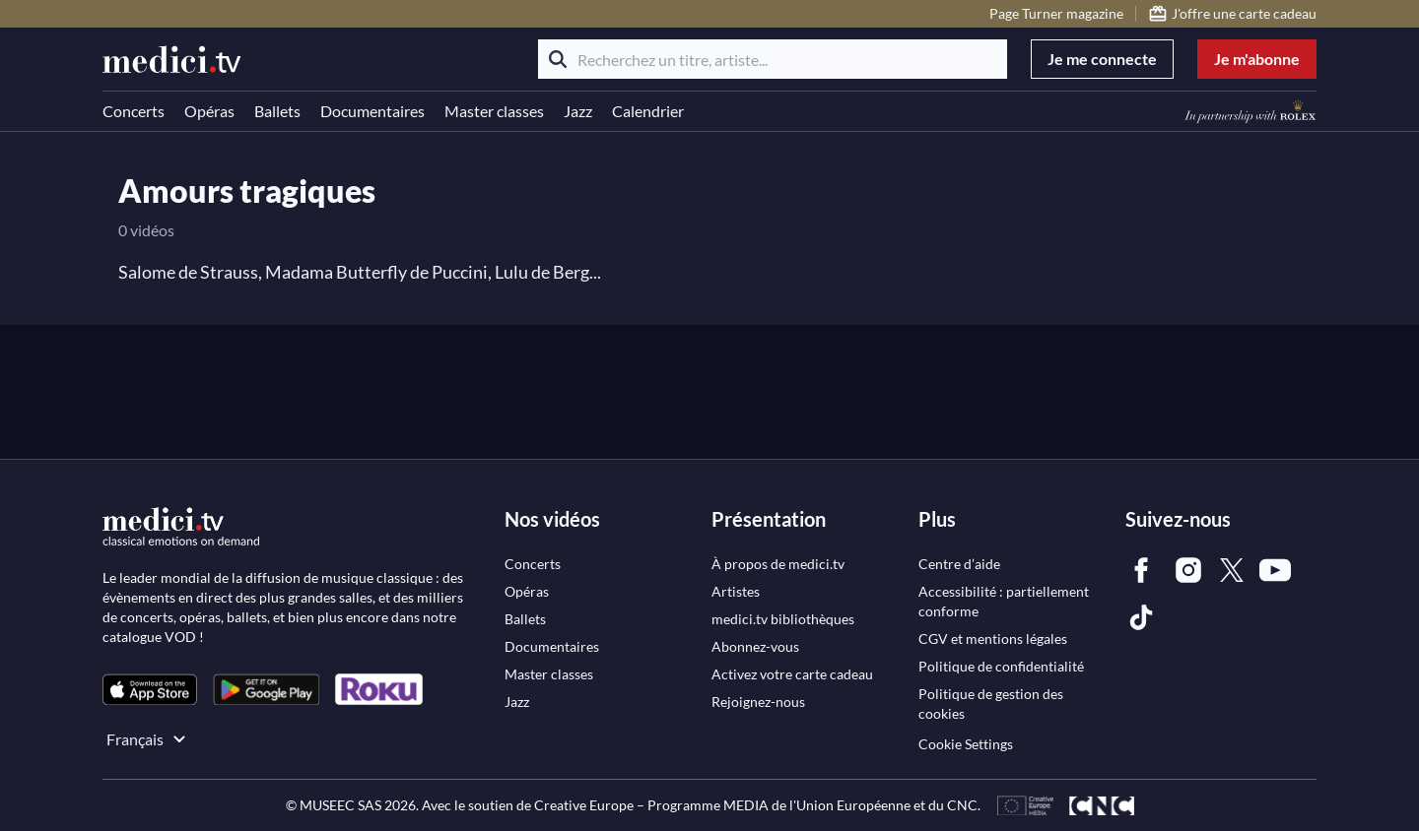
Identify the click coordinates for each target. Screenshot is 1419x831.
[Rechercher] (558, 59)
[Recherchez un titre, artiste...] (772, 59)
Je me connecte (1102, 58)
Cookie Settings (965, 743)
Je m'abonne (1257, 58)
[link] (149, 689)
